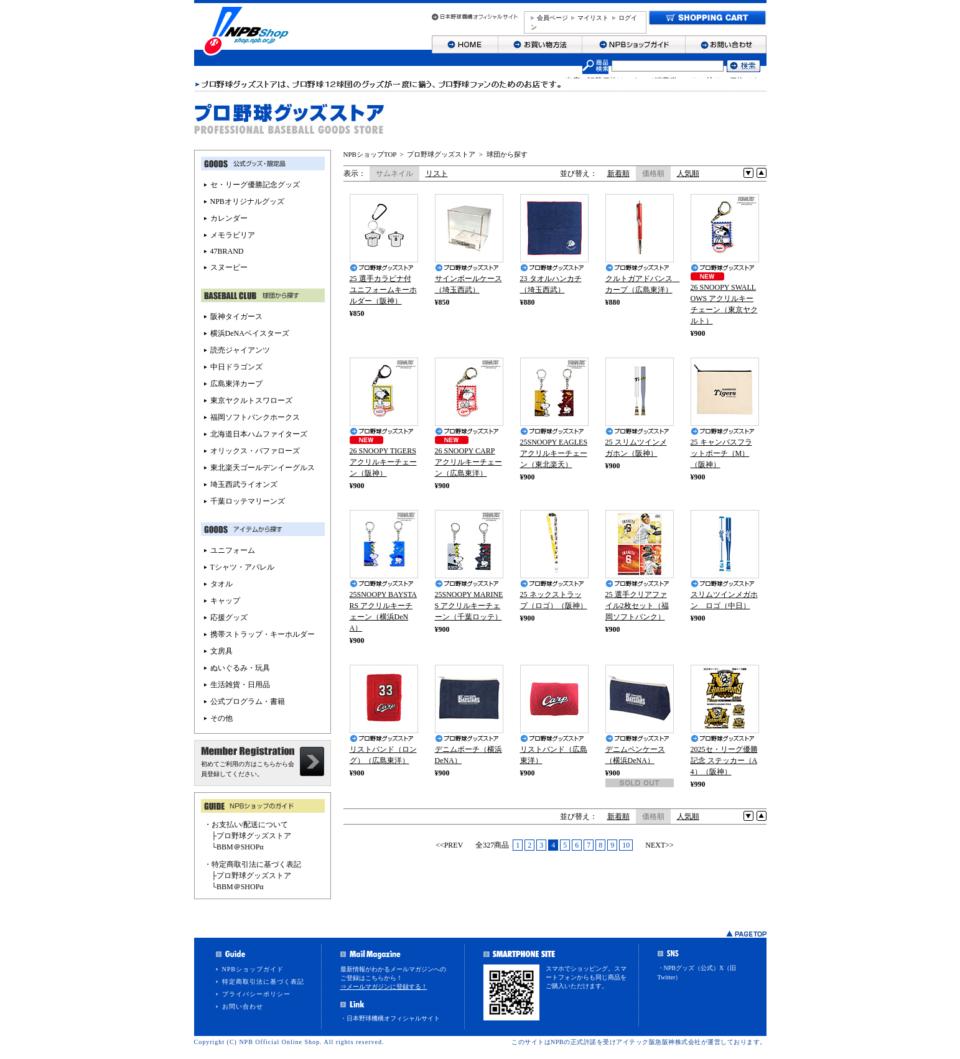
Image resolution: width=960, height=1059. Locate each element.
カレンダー (229, 218)
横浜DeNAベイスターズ (249, 333)
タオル (221, 584)
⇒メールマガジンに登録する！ (383, 986)
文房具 (221, 651)
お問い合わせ (242, 1006)
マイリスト (592, 17)
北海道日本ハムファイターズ (258, 434)
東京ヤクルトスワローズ (251, 400)
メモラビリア (232, 235)
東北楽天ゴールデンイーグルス (262, 467)
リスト (437, 173)
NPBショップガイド (253, 969)
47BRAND (227, 251)
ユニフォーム (232, 550)
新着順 (618, 173)
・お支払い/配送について (246, 824)
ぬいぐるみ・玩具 (240, 668)
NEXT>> (659, 845)
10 (626, 845)
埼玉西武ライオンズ (243, 484)
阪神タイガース (236, 316)
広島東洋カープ (236, 383)
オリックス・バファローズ (255, 450)
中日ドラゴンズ (236, 367)
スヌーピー (229, 267)
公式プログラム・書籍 (247, 701)
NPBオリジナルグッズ (247, 201)
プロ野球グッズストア (441, 154)
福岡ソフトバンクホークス (255, 417)
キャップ (225, 600)
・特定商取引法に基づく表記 (252, 864)
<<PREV (449, 845)
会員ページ (552, 17)
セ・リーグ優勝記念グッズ (255, 184)
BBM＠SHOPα (240, 847)
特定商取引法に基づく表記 (263, 981)
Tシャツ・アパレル (242, 567)
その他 (221, 718)
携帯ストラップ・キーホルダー (262, 634)
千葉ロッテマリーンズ (247, 501)
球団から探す (507, 154)
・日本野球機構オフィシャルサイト (390, 1018)
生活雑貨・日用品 (240, 684)
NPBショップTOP (370, 154)
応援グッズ (229, 617)
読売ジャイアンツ (240, 350)
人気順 (688, 173)
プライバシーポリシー (256, 994)
